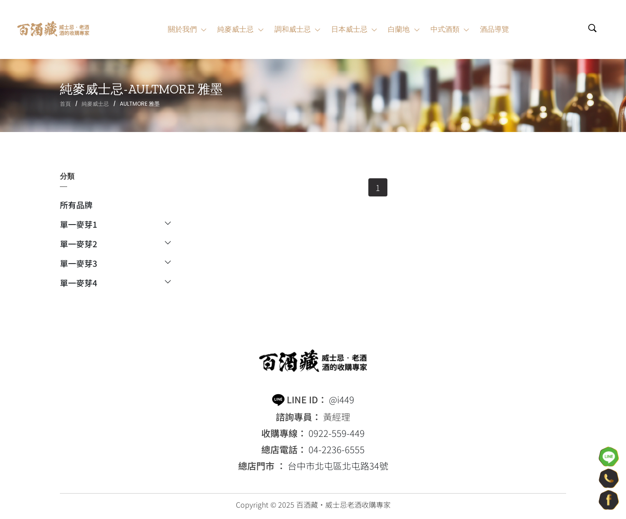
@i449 (341, 399)
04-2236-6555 (336, 449)
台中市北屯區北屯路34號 (338, 465)
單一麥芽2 (115, 245)
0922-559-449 (336, 433)
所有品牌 (76, 206)
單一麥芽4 (115, 283)
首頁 (65, 104)
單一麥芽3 (115, 264)
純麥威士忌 (95, 104)
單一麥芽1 (115, 225)
